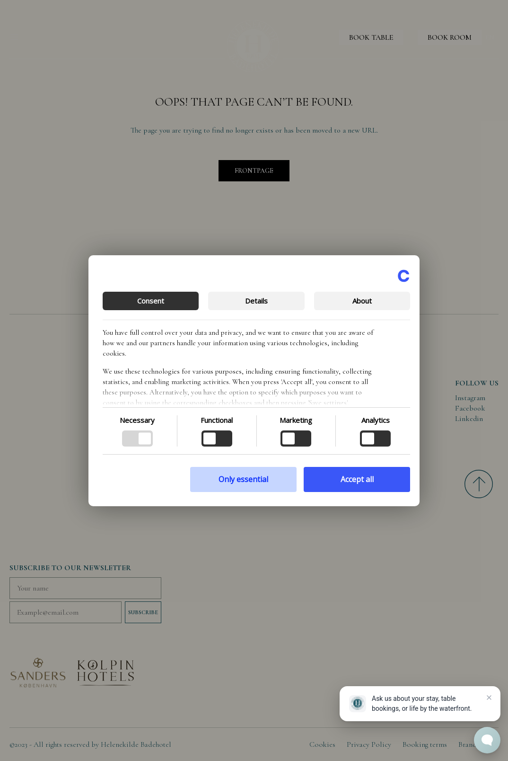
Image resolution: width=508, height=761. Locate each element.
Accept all (357, 479)
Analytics (375, 420)
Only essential (243, 479)
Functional (217, 420)
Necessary (137, 420)
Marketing (296, 420)
